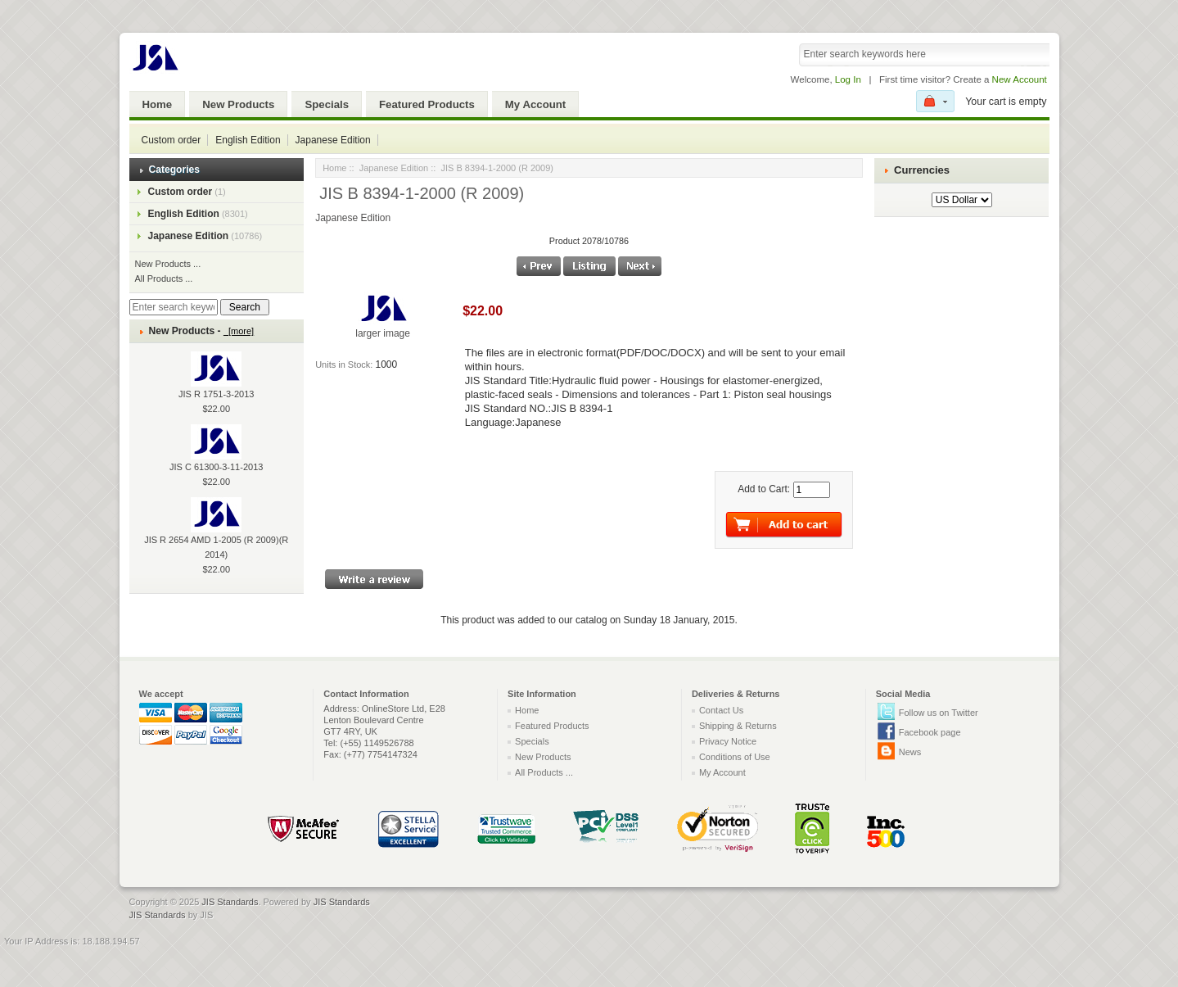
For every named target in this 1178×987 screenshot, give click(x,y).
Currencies (922, 170)
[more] (238, 331)
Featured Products (427, 104)
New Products (238, 104)
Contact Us (721, 710)
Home (157, 104)
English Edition (247, 140)
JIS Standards (229, 902)
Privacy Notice (727, 741)
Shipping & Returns (738, 726)
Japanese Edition (333, 140)
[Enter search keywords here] (173, 307)
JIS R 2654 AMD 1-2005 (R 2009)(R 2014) (216, 534)
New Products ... (168, 264)
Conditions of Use (734, 757)
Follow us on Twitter (938, 713)
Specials (327, 104)
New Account (1019, 79)
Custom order (171, 140)
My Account (535, 104)
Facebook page (930, 732)
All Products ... (164, 278)
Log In (848, 79)
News (910, 752)
